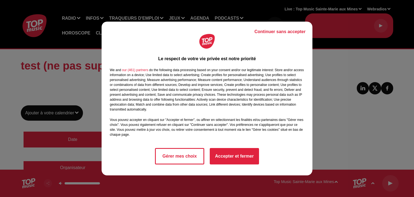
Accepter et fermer (234, 156)
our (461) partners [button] (135, 70)
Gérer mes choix (179, 156)
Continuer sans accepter (280, 31)
